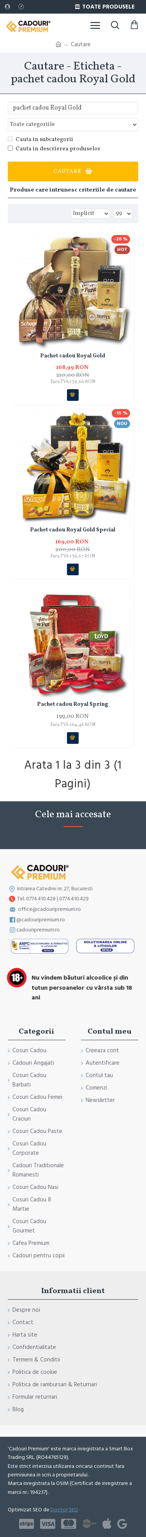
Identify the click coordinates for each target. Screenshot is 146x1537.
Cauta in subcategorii (40, 140)
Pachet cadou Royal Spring (72, 704)
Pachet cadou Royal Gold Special (72, 530)
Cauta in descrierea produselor (54, 149)
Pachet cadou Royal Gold (72, 356)
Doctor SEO (64, 1510)
